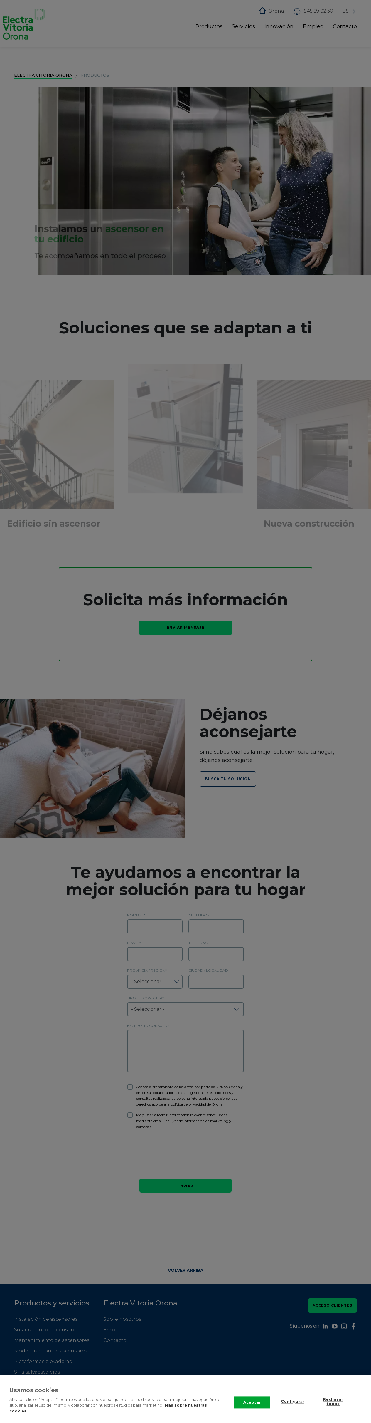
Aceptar (252, 1402)
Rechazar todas (333, 1402)
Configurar (292, 1401)
